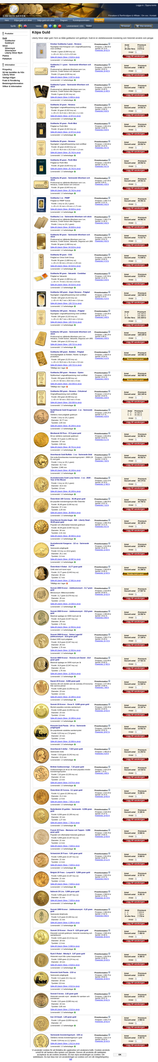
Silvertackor (10, 50)
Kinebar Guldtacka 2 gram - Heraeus (65, 44)
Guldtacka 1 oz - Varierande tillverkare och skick (71, 217)
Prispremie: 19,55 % (102, 711)
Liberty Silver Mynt (13, 53)
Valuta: (39, 26)
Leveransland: (75, 26)
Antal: (131, 52)
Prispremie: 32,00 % (102, 979)
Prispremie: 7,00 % (102, 461)
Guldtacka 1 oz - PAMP (60, 198)
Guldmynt (9, 43)
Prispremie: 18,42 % (102, 1021)
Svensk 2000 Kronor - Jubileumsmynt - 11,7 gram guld (71, 589)
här (70, 1059)
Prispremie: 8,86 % (102, 618)
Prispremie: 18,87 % (102, 732)
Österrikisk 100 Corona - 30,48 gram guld (67, 499)
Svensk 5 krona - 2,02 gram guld (64, 994)
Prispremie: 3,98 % (102, 773)
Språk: (13, 26)
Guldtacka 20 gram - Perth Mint (63, 160)
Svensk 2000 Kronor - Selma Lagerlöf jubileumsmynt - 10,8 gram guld (66, 635)
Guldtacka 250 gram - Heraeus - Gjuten (66, 372)
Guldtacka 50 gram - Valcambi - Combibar (68, 273)
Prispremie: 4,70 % (102, 261)
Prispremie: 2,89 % (102, 379)
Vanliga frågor (9, 77)
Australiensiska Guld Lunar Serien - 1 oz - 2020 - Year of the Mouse (71, 479)
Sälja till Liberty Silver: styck (65, 57)
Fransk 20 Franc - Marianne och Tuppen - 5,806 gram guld (70, 831)
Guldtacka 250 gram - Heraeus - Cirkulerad (68, 391)
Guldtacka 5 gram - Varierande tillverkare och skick (69, 86)
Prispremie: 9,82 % (102, 879)
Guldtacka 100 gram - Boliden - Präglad (67, 352)
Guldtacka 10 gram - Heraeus (62, 105)
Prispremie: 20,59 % (102, 960)
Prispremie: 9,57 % (102, 526)
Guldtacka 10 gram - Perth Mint (63, 123)
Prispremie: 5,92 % (102, 204)
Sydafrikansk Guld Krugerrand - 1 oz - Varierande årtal (71, 411)
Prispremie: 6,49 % (102, 280)
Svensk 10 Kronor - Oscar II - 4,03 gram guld (69, 930)
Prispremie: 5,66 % (102, 223)
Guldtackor (10, 41)
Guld (4, 38)
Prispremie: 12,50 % (102, 836)
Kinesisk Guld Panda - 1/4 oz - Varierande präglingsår (68, 727)
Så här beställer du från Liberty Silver (13, 73)
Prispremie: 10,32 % (102, 594)
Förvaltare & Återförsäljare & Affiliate (124, 15)
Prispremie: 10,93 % (102, 815)
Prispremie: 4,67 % (102, 148)
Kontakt (153, 15)
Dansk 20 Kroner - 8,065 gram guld (65, 681)
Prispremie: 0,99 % (102, 338)
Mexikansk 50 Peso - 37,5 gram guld (65, 433)
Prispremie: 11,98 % (102, 91)
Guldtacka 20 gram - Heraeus (62, 141)
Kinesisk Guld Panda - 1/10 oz (63, 972)
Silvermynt (10, 48)
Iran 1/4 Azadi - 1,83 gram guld (63, 1017)
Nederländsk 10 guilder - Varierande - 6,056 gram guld (71, 810)
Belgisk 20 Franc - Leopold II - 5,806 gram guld (70, 872)
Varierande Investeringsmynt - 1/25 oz (66, 1035)
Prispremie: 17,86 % (102, 484)
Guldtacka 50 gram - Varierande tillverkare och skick (70, 236)
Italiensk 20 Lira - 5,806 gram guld (64, 891)
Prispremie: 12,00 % (102, 550)
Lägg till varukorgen (135, 56)
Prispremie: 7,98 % (102, 687)
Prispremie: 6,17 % (102, 440)
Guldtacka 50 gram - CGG (61, 255)
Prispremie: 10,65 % (102, 796)
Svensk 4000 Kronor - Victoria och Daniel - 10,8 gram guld (70, 659)
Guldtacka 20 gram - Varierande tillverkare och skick (70, 179)
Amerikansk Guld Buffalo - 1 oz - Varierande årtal (71, 454)
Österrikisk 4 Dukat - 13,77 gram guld (66, 567)
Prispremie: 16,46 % (102, 71)
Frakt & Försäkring (11, 80)
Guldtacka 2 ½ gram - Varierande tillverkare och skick (70, 66)
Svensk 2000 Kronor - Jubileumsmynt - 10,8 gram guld (71, 612)
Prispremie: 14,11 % (102, 860)
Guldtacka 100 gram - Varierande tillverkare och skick (70, 333)
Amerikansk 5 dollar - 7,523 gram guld (66, 749)
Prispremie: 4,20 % (102, 416)
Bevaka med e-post (135, 359)
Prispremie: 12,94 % (102, 573)
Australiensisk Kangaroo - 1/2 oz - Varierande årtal (69, 544)
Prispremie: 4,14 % (102, 298)
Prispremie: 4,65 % (102, 241)
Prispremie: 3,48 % (102, 317)
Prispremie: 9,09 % (102, 111)
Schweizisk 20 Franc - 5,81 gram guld (66, 853)
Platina (5, 56)
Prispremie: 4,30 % (102, 184)
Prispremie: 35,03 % (102, 937)
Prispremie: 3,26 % (102, 398)
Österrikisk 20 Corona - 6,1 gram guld (66, 790)
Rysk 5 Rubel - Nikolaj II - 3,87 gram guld (67, 954)
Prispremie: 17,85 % (102, 664)
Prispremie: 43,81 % (102, 1000)
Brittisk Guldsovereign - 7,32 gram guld (67, 767)
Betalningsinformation (12, 83)
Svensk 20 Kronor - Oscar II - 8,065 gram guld (69, 704)
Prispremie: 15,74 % (102, 641)
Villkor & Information (12, 86)
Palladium (7, 59)
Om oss (144, 15)
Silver (5, 46)
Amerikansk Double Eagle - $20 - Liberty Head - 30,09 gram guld (70, 521)
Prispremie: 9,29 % (102, 753)
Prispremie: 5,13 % (102, 358)
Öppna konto (150, 5)
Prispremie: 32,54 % (102, 1041)
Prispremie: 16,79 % (102, 898)
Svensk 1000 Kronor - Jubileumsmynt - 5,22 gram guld (71, 910)
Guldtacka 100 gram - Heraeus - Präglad (67, 311)
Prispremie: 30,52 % (102, 50)
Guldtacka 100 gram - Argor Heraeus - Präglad (70, 292)
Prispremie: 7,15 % (102, 505)
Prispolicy (7, 69)
